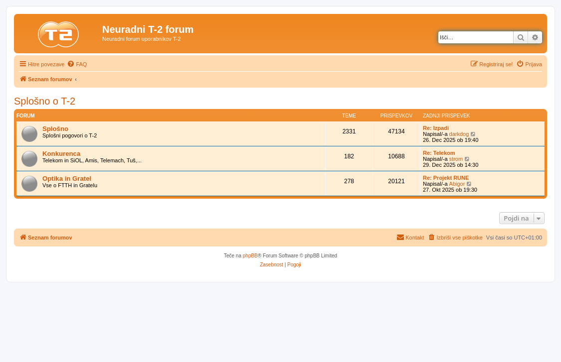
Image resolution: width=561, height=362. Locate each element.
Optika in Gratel (66, 178)
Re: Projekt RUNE (446, 178)
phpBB (250, 255)
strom (456, 159)
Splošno (55, 128)
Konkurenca (61, 153)
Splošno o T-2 (44, 101)
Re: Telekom (439, 153)
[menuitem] (77, 64)
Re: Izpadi (436, 128)
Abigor (457, 184)
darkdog (459, 134)
